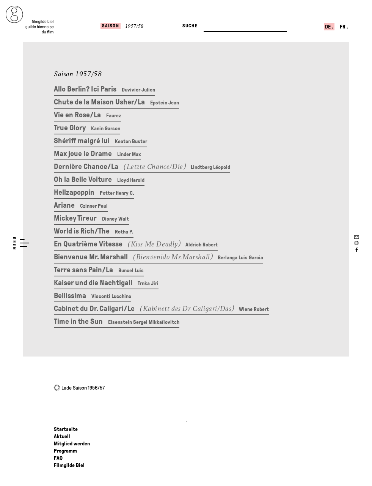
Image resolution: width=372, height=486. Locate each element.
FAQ (58, 458)
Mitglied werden (72, 444)
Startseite (66, 429)
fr (343, 27)
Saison (110, 25)
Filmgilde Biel (69, 465)
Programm (65, 451)
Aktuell (62, 436)
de (328, 27)
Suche (190, 25)
